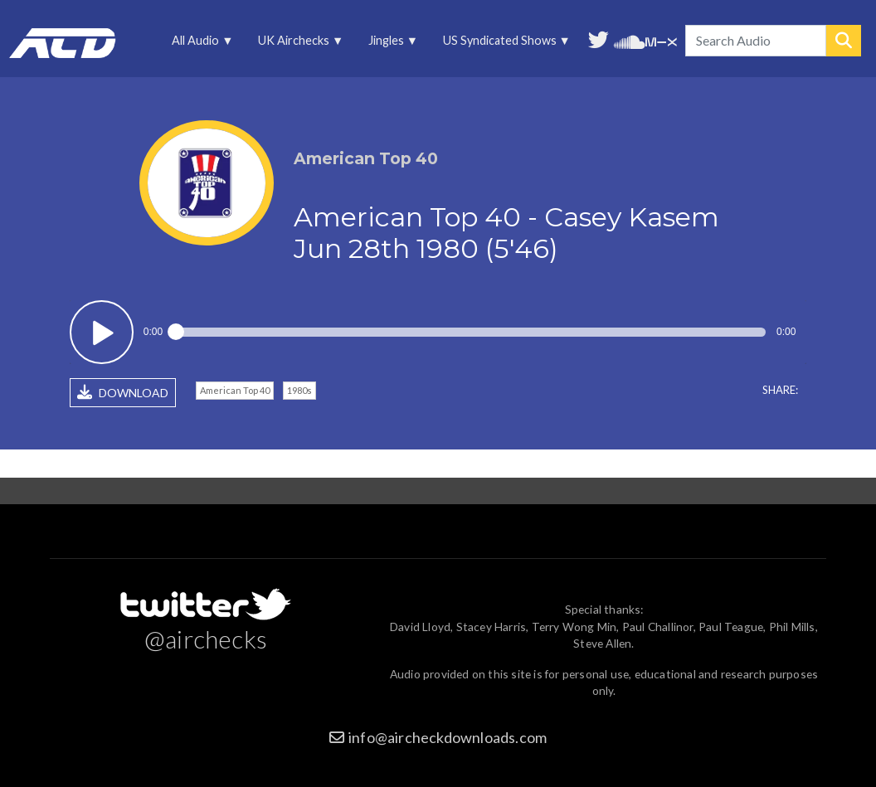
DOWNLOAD (122, 392)
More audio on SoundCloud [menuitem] (629, 40)
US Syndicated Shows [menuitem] (501, 44)
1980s (299, 390)
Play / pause (101, 332)
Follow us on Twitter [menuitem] (598, 38)
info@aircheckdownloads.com (447, 737)
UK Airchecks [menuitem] (295, 44)
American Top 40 (235, 390)
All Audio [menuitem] (197, 44)
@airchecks (205, 638)
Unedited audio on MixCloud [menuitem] (661, 40)
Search (843, 40)
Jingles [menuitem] (387, 44)
